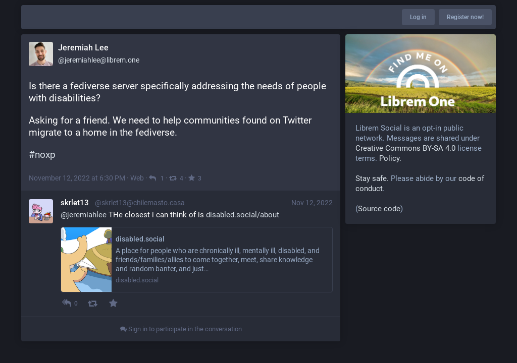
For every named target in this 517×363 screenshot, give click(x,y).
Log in (418, 17)
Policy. (390, 158)
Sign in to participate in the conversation (181, 329)
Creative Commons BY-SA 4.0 (405, 148)
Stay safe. (372, 178)
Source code (379, 208)
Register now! (465, 17)
